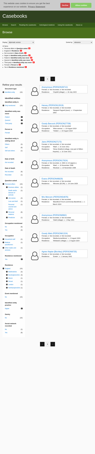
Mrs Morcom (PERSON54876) (55, 197)
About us (79, 25)
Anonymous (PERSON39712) (55, 87)
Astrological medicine (47, 25)
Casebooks (14, 16)
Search (13, 25)
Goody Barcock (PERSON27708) (56, 124)
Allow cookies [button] (81, 5)
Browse (5, 25)
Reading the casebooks (27, 25)
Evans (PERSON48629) (52, 179)
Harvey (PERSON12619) (53, 105)
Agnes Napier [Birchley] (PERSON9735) (59, 252)
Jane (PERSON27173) (52, 142)
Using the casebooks (65, 25)
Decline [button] (65, 5)
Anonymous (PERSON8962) (54, 215)
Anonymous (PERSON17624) (55, 160)
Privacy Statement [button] (36, 7)
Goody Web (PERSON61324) (55, 233)
